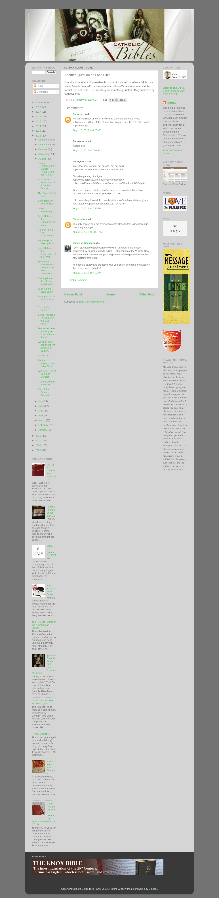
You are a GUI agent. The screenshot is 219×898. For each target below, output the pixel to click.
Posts (38, 85)
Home (110, 294)
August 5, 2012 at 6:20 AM (87, 130)
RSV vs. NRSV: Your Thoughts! (51, 767)
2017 (38, 111)
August (42, 159)
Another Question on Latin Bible (46, 363)
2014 (38, 126)
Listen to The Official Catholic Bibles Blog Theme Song (174, 90)
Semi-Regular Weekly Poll (45, 202)
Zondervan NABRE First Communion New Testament (46, 267)
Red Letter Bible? (43, 308)
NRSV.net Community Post (51, 550)
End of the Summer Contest (44, 392)
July (40, 401)
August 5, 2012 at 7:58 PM (87, 208)
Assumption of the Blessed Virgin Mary (45, 281)
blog (91, 82)
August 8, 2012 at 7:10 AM (87, 273)
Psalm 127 (43, 355)
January (43, 430)
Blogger (153, 888)
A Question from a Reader (46, 383)
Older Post (147, 294)
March (42, 420)
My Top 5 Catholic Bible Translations (51, 472)
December (44, 139)
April (41, 415)
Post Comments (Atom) (92, 301)
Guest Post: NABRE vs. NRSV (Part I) (43, 702)
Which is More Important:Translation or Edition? (46, 346)
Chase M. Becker (82, 243)
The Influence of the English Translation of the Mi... (46, 333)
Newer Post (73, 294)
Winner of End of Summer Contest (47, 374)
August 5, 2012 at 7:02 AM (87, 150)
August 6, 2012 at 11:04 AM (87, 232)
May (41, 410)
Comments (41, 91)
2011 (38, 435)
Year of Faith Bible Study (45, 290)
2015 (38, 121)
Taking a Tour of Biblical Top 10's (46, 299)
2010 (38, 440)
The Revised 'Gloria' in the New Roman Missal (44, 624)
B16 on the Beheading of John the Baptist (46, 184)
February (43, 425)
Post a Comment (78, 280)
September (44, 154)
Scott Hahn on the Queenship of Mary (46, 220)
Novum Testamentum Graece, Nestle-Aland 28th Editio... (46, 169)
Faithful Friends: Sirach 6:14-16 (51, 511)
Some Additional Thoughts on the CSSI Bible (47, 319)
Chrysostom (80, 219)
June (41, 406)
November (44, 144)
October (43, 149)
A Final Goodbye (41, 734)
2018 (38, 107)
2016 (38, 116)
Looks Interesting (45, 210)
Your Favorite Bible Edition (51, 590)
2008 (38, 450)
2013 (38, 130)
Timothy (171, 103)
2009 (38, 445)
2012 (38, 135)
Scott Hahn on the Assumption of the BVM (47, 252)
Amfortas (78, 114)
